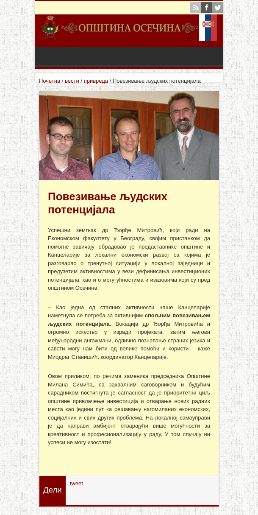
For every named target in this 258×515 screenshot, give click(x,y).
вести (72, 81)
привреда (96, 81)
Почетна (49, 81)
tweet (76, 483)
